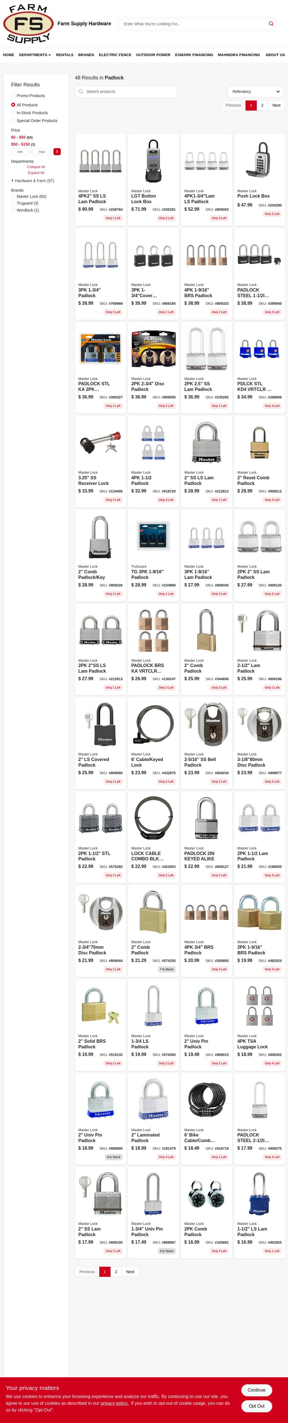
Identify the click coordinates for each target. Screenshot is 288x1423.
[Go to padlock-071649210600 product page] (259, 1213)
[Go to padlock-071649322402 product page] (153, 462)
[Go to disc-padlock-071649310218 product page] (153, 368)
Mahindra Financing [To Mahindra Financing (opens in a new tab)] (239, 55)
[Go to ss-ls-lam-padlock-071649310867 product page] (206, 462)
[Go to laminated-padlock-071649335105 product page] (153, 1119)
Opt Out (256, 1406)
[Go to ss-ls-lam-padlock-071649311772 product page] (100, 180)
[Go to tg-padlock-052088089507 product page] (153, 556)
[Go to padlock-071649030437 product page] (259, 931)
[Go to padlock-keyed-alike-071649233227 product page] (206, 837)
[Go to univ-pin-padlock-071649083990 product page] (206, 1025)
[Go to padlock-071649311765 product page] (259, 650)
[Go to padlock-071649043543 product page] (206, 274)
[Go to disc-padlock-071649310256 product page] (259, 743)
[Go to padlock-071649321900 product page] (259, 837)
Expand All (36, 173)
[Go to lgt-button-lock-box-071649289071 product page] (153, 180)
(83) (31, 196)
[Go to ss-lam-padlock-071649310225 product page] (100, 1213)
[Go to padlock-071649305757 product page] (153, 1025)
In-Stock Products (32, 112)
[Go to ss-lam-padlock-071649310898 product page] (259, 556)
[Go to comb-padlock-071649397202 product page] (206, 1213)
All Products (27, 105)
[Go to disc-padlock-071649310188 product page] (100, 931)
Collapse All (36, 167)
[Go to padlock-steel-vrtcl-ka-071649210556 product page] (259, 274)
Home (8, 55)
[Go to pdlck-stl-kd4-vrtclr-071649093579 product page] (259, 368)
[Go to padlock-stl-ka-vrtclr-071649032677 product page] (100, 368)
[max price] (42, 151)
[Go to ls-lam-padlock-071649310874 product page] (100, 650)
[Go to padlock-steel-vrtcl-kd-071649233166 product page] (259, 1119)
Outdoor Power (153, 55)
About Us (275, 55)
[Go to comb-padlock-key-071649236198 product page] (100, 556)
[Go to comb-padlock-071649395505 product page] (206, 650)
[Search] (271, 23)
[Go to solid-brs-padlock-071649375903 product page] (100, 1025)
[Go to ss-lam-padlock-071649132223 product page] (206, 368)
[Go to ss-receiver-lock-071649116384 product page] (100, 462)
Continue (257, 1390)
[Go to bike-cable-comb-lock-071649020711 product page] (206, 1119)
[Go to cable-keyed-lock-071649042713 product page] (153, 743)
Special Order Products (37, 120)
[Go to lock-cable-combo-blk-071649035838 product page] (153, 837)
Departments (33, 55)
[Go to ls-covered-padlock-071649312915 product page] (100, 743)
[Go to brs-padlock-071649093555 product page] (206, 931)
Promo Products (31, 95)
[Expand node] (13, 180)
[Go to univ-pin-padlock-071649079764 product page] (100, 1119)
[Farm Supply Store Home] (28, 23)
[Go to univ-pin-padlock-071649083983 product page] (153, 1213)
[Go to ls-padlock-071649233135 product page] (206, 180)
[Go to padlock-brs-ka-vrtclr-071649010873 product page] (153, 650)
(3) (28, 203)
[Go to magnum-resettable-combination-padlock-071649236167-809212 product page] (259, 462)
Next (277, 105)
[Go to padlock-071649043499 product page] (100, 274)
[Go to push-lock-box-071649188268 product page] (259, 180)
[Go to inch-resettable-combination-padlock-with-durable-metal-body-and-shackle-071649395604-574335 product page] (153, 931)
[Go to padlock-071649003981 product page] (100, 837)
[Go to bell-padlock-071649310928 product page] (206, 743)
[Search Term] (198, 23)
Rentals (65, 55)
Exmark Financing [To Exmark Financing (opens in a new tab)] (194, 55)
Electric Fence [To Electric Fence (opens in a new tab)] (115, 55)
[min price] (20, 151)
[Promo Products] (13, 95)
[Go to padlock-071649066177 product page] (206, 556)
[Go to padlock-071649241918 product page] (153, 274)
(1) (28, 210)
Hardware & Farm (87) (34, 180)
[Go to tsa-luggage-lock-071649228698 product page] (259, 1025)
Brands (86, 55)
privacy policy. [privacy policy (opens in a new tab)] (115, 1403)
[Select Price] (57, 151)
